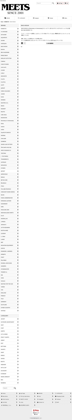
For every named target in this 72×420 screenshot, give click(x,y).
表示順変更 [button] (50, 43)
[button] (65, 18)
